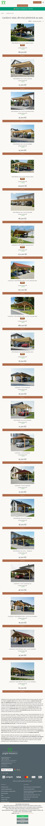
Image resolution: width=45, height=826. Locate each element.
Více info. (22, 822)
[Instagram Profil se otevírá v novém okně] (3, 773)
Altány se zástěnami (5, 797)
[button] (37, 2)
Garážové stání (4, 799)
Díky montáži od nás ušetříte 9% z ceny (32, 794)
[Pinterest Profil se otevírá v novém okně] (5, 773)
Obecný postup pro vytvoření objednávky (32, 787)
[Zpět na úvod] (3, 2)
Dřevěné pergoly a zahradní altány (8, 791)
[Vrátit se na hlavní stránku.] (10, 751)
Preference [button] (22, 819)
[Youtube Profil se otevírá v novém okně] (7, 773)
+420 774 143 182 (5, 759)
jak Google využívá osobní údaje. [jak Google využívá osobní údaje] (26, 813)
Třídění (29, 21)
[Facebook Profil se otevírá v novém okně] (1, 773)
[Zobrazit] (22, 41)
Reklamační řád (27, 799)
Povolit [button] (22, 816)
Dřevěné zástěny (4, 793)
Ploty (2, 795)
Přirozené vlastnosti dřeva (29, 789)
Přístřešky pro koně (5, 801)
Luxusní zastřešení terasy (6, 789)
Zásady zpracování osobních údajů (31, 797)
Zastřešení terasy (4, 787)
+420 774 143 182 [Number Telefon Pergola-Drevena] (22, 5)
